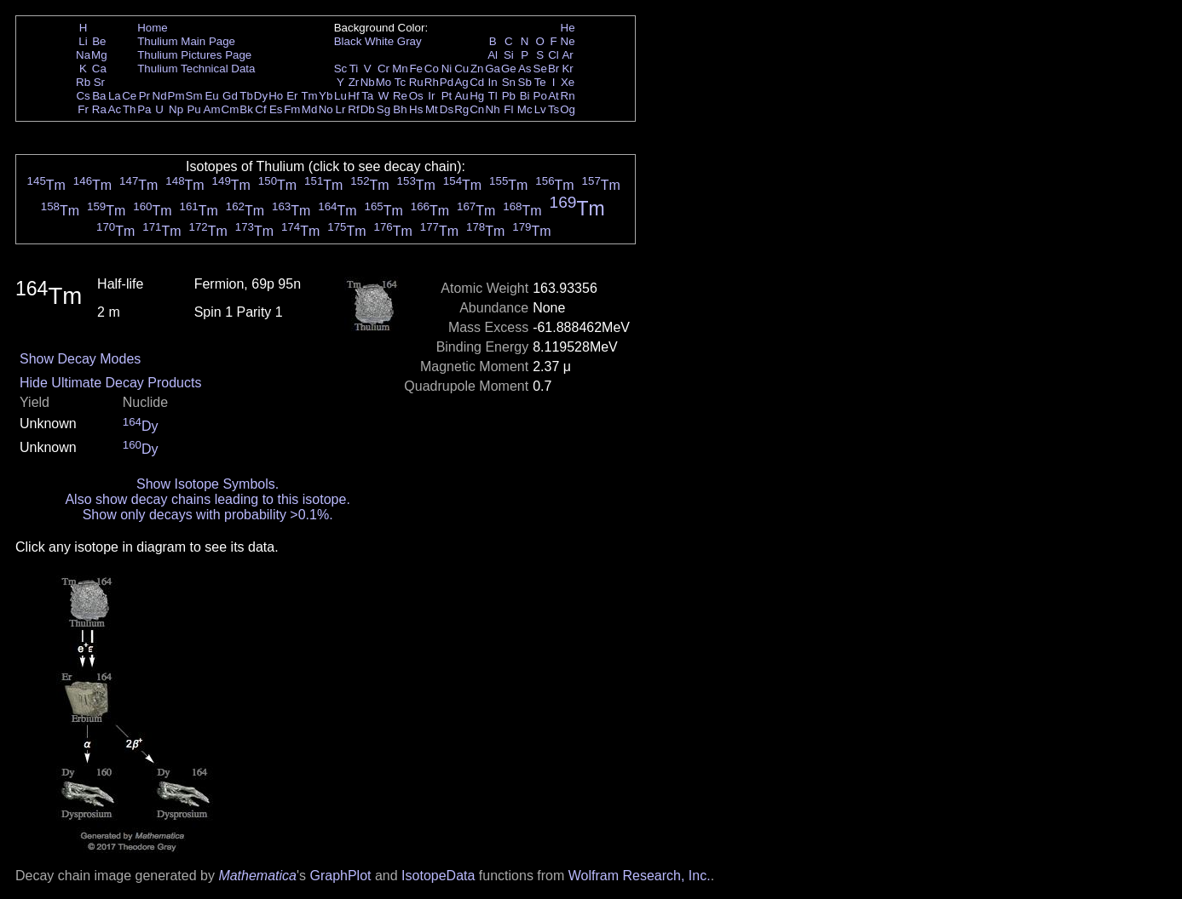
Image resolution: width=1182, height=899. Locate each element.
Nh (493, 109)
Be (99, 41)
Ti (354, 68)
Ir (431, 95)
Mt (431, 109)
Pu (193, 109)
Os (416, 95)
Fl (508, 109)
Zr (354, 82)
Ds (446, 109)
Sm (194, 95)
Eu (211, 95)
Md (310, 109)
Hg (477, 95)
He (568, 27)
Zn (477, 68)
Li (82, 41)
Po (540, 95)
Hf (353, 95)
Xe (567, 82)
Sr (99, 82)
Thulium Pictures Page (194, 55)
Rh (431, 82)
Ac (115, 109)
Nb (367, 82)
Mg (99, 55)
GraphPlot (340, 875)
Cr (383, 68)
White (379, 41)
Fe (416, 68)
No (326, 109)
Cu (461, 68)
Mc (525, 109)
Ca (99, 68)
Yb (325, 95)
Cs (82, 95)
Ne (568, 41)
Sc (341, 68)
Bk (246, 109)
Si (509, 55)
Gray (409, 41)
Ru (416, 82)
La (114, 95)
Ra (99, 109)
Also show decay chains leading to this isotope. (207, 499)
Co (431, 68)
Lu (340, 95)
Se (540, 68)
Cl (553, 55)
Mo (384, 82)
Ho (275, 95)
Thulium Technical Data (196, 68)
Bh (399, 109)
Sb (525, 82)
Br (553, 68)
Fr (83, 109)
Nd (160, 95)
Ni (447, 68)
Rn (568, 95)
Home (152, 27)
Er (291, 95)
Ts (553, 109)
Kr (567, 68)
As (525, 68)
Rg (461, 109)
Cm (230, 109)
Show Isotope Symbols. (207, 484)
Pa (144, 109)
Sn (509, 82)
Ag (461, 82)
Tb (246, 95)
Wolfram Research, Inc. (639, 875)
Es (276, 109)
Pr (144, 95)
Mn (400, 68)
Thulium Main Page (186, 41)
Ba (99, 95)
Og (567, 109)
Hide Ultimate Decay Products (110, 382)
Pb (509, 95)
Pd (446, 82)
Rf (353, 109)
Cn (477, 109)
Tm (309, 95)
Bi (525, 95)
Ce (129, 95)
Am (212, 109)
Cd (477, 82)
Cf (260, 109)
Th (129, 109)
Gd (230, 95)
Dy (261, 95)
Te (540, 82)
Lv (540, 109)
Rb (83, 82)
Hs (416, 109)
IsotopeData (438, 875)
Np (176, 109)
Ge (508, 68)
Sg (383, 109)
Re (400, 95)
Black (348, 41)
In (493, 82)
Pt (447, 95)
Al (492, 55)
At (553, 95)
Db (367, 109)
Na (83, 55)
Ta (367, 95)
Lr (341, 109)
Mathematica (257, 875)
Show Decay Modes (80, 359)
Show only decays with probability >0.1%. (208, 514)
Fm (292, 109)
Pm (176, 95)
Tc (400, 82)
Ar (567, 55)
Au (461, 95)
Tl (493, 95)
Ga (492, 68)
